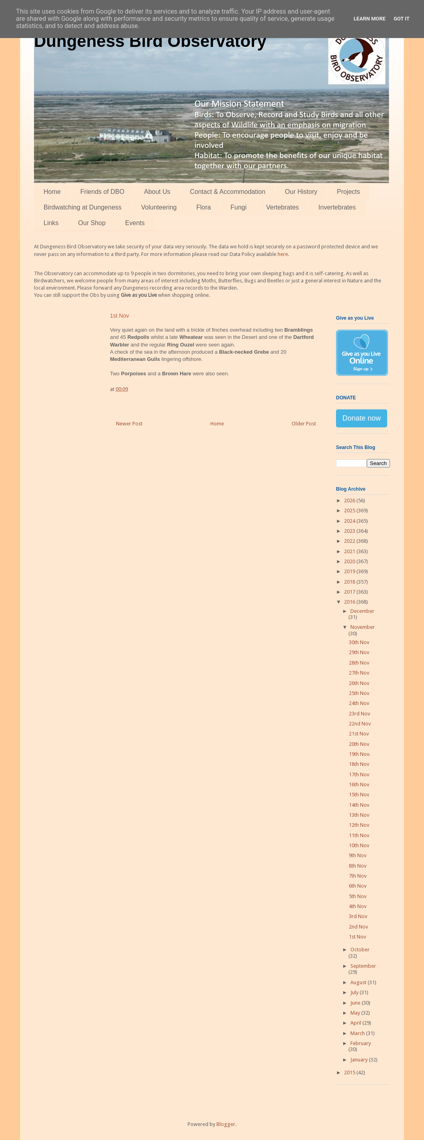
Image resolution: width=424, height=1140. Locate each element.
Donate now (361, 418)
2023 (350, 531)
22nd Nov (360, 724)
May (355, 1013)
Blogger (225, 1124)
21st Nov (359, 734)
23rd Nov (359, 714)
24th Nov (359, 703)
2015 (350, 1073)
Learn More (370, 19)
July (355, 992)
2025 (350, 511)
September (363, 966)
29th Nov (359, 652)
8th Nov (357, 866)
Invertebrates (337, 207)
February (360, 1043)
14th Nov (359, 805)
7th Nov (357, 876)
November (362, 627)
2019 (350, 571)
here (283, 254)
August (359, 982)
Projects (348, 191)
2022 (350, 541)
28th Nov (359, 663)
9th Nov (357, 855)
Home (52, 191)
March (358, 1033)
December (362, 611)
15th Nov (359, 795)
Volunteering (159, 207)
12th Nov (359, 825)
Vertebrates (282, 207)
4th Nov (357, 906)
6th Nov (357, 886)
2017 (350, 592)
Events (135, 223)
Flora (203, 207)
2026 (350, 500)
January (359, 1060)
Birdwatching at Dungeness (83, 207)
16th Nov (359, 784)
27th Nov (359, 673)
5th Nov (357, 896)
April (356, 1023)
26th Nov (359, 683)
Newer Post (129, 424)
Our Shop (91, 223)
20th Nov (359, 744)
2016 (350, 602)
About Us (157, 191)
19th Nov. (359, 754)
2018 (350, 582)
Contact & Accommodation (228, 191)
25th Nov (359, 693)
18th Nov (359, 764)
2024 (350, 521)
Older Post (304, 424)
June (356, 1003)
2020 (350, 561)
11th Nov (359, 835)
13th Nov (359, 815)
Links (51, 223)
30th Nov (359, 642)
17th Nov (359, 774)
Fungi (238, 207)
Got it (402, 19)
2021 (350, 551)
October (360, 950)
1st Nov (357, 937)
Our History (301, 191)
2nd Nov (358, 927)
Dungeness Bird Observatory (150, 41)
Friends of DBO (102, 191)
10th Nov (359, 845)
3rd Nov (358, 916)
